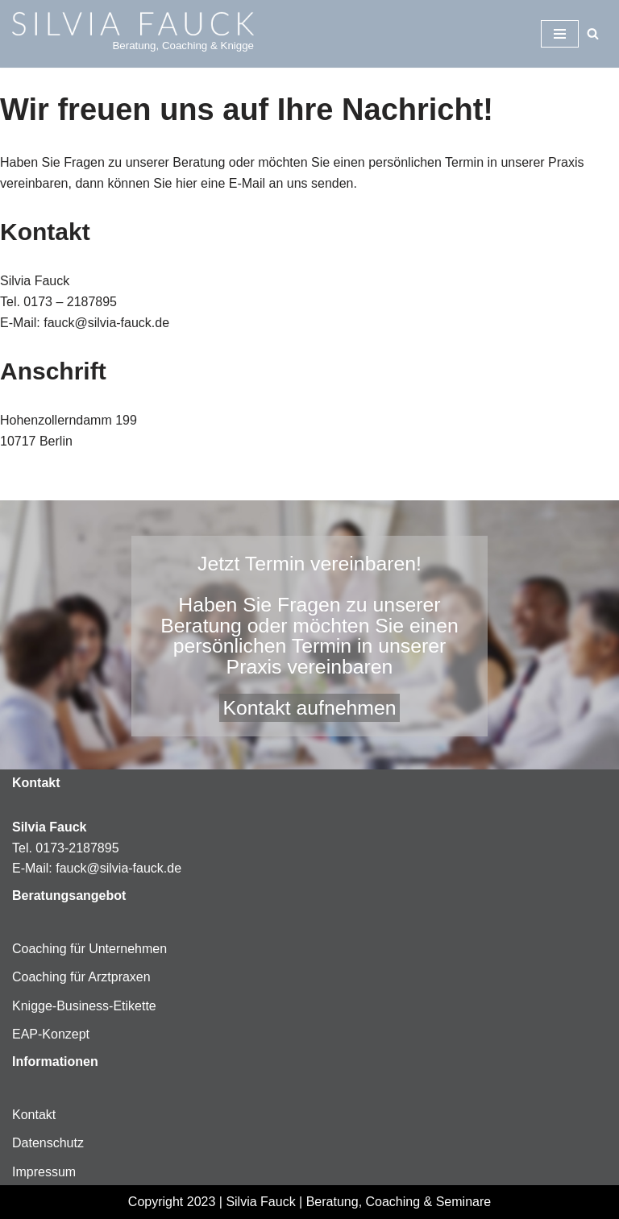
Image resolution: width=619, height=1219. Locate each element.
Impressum (44, 1172)
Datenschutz (48, 1143)
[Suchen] (593, 33)
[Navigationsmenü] (560, 34)
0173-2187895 (76, 848)
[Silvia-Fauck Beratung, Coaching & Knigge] (133, 33)
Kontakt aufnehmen (309, 708)
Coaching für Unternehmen (89, 949)
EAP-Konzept (50, 1034)
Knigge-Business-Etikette (84, 1006)
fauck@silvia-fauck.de (118, 868)
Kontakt (34, 1115)
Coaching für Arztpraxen (81, 977)
